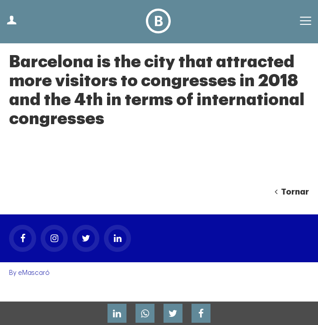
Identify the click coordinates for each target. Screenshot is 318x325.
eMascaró (34, 272)
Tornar (292, 192)
